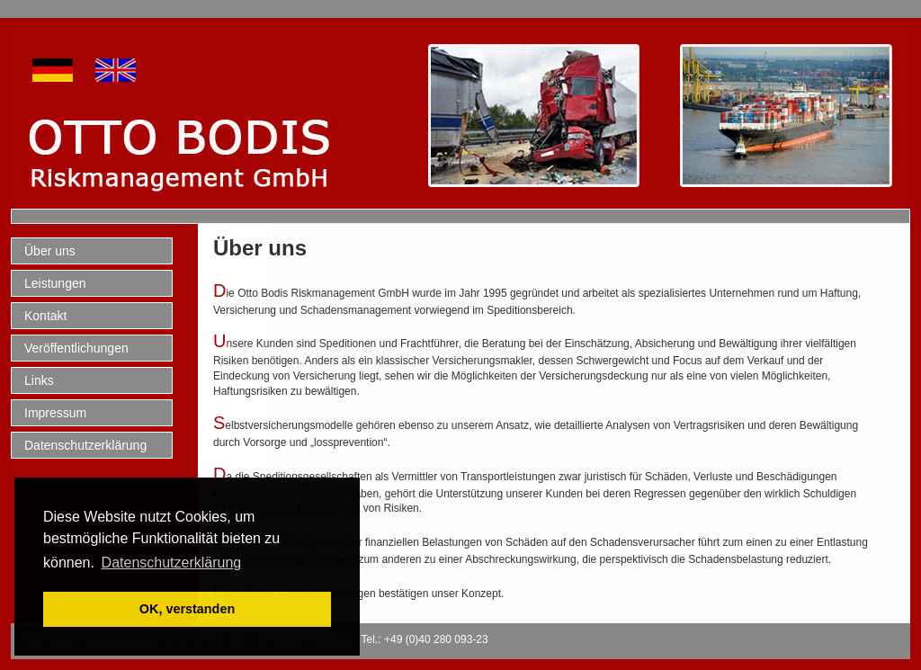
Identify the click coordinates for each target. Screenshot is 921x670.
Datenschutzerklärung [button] (172, 562)
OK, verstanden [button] (187, 609)
